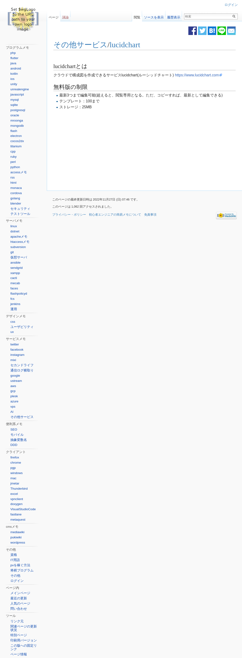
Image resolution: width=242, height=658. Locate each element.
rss (12, 177)
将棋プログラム (22, 570)
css (12, 321)
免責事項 (150, 214)
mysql (14, 99)
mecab (15, 283)
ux (12, 332)
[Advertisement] (105, 149)
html (13, 182)
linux (13, 226)
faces (14, 288)
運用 (13, 309)
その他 (15, 575)
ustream (16, 381)
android (15, 68)
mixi (13, 360)
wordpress (17, 542)
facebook (16, 349)
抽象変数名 (18, 440)
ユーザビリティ (22, 327)
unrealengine (19, 89)
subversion (18, 247)
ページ (54, 16)
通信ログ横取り (22, 370)
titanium (16, 146)
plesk (14, 396)
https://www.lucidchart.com (197, 75)
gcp (13, 391)
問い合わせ (18, 608)
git (12, 252)
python (15, 167)
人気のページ (20, 603)
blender (15, 203)
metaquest (17, 519)
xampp (15, 273)
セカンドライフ (22, 365)
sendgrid (16, 268)
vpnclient (16, 499)
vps (12, 406)
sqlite (14, 105)
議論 (65, 16)
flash (13, 131)
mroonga (16, 120)
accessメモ (18, 172)
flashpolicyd (18, 293)
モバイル (17, 434)
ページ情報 (18, 654)
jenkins (15, 304)
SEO (13, 429)
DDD (13, 445)
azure (14, 401)
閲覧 (137, 16)
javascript (17, 94)
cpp (13, 151)
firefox (14, 457)
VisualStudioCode (23, 509)
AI (11, 412)
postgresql (17, 110)
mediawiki (17, 532)
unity (13, 84)
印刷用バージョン (23, 640)
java (13, 63)
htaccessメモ (20, 242)
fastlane (16, 514)
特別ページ (18, 635)
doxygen (16, 504)
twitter (14, 344)
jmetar (14, 483)
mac (13, 478)
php (13, 53)
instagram (17, 355)
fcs (12, 299)
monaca (16, 188)
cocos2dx (17, 141)
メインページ (20, 593)
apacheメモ (18, 236)
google (15, 375)
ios (12, 79)
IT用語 (15, 560)
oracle (14, 115)
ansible (15, 262)
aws (13, 386)
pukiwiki (16, 537)
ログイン (231, 5)
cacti (13, 278)
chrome (15, 462)
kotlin (14, 73)
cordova (16, 193)
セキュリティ (20, 208)
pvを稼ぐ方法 (20, 565)
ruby (13, 156)
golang (15, 198)
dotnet (14, 231)
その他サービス (80, 45)
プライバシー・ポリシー (69, 214)
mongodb (17, 125)
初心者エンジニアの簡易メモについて (115, 214)
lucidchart (125, 45)
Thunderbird (19, 488)
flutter (14, 58)
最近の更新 (18, 598)
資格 (13, 555)
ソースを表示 (154, 16)
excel (14, 494)
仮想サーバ (18, 257)
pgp (13, 468)
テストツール (20, 214)
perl (13, 162)
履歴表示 (173, 16)
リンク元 (17, 621)
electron (16, 136)
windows (16, 473)
